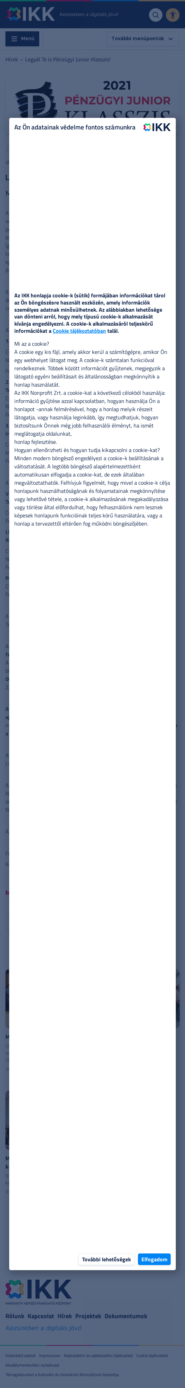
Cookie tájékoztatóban (79, 331)
